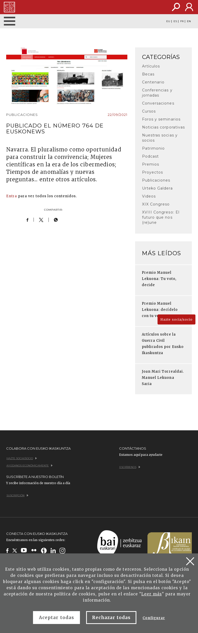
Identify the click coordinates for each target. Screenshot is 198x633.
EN (189, 21)
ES (175, 21)
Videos (149, 196)
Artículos (151, 66)
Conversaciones (158, 103)
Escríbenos (129, 467)
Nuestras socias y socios (160, 138)
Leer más (151, 594)
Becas (148, 74)
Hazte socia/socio (176, 319)
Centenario (153, 82)
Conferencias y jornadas (157, 93)
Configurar (154, 618)
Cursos (149, 111)
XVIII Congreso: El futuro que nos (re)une (160, 217)
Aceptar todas (56, 617)
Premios (150, 164)
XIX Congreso (156, 204)
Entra (11, 196)
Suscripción (17, 495)
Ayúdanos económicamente (29, 465)
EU (168, 21)
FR (182, 21)
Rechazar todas (111, 617)
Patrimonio (153, 148)
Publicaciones (156, 180)
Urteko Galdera (157, 188)
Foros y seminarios (161, 119)
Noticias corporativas (163, 127)
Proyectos (152, 172)
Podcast (150, 156)
